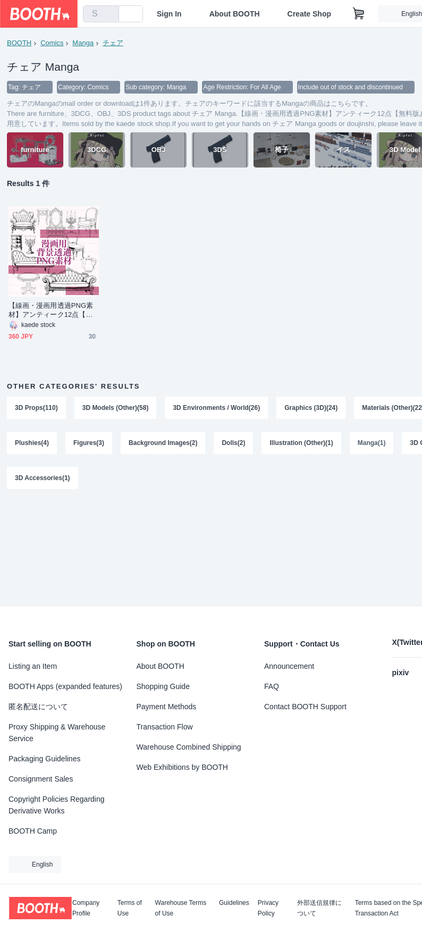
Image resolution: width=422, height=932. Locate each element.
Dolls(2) (233, 443)
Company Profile (85, 908)
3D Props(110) (36, 408)
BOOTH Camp (33, 831)
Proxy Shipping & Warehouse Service (57, 733)
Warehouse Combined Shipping (189, 747)
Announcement (289, 666)
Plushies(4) (32, 443)
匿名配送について (38, 706)
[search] (108, 14)
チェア (113, 43)
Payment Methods (167, 706)
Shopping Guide (163, 686)
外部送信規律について (319, 908)
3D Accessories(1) (42, 478)
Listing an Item (33, 666)
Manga (83, 43)
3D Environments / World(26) (216, 408)
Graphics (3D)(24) (310, 408)
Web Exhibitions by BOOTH (182, 767)
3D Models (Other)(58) (115, 408)
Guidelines (234, 903)
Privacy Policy (268, 908)
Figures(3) (88, 443)
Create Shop (309, 14)
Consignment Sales (41, 779)
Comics (51, 43)
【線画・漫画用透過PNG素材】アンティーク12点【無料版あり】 (51, 310)
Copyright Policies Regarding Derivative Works (57, 805)
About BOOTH (234, 14)
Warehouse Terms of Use (181, 908)
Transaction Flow (165, 727)
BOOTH (19, 43)
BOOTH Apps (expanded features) (65, 686)
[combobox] (101, 13)
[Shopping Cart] (359, 14)
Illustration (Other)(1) (301, 443)
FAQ (271, 686)
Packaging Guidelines (44, 758)
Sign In (169, 14)
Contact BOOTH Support (305, 706)
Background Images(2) (163, 443)
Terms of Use (129, 908)
